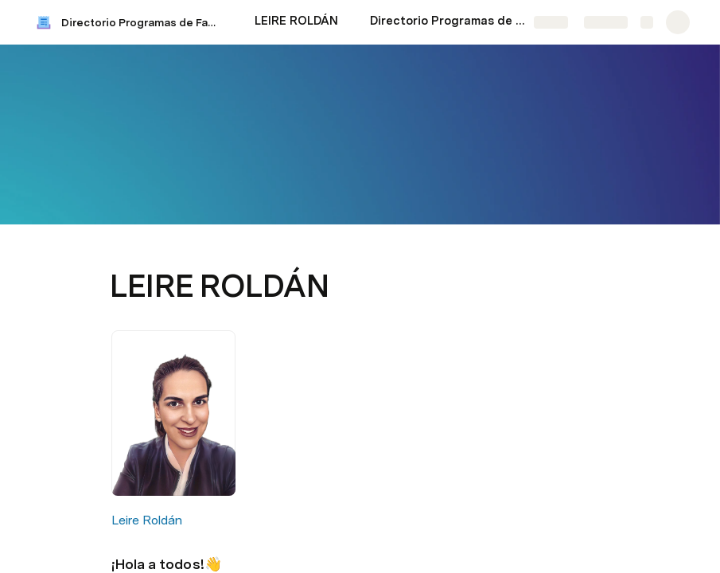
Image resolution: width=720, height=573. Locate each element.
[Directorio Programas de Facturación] (449, 22)
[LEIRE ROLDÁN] (296, 22)
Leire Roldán (146, 520)
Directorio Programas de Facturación (142, 22)
